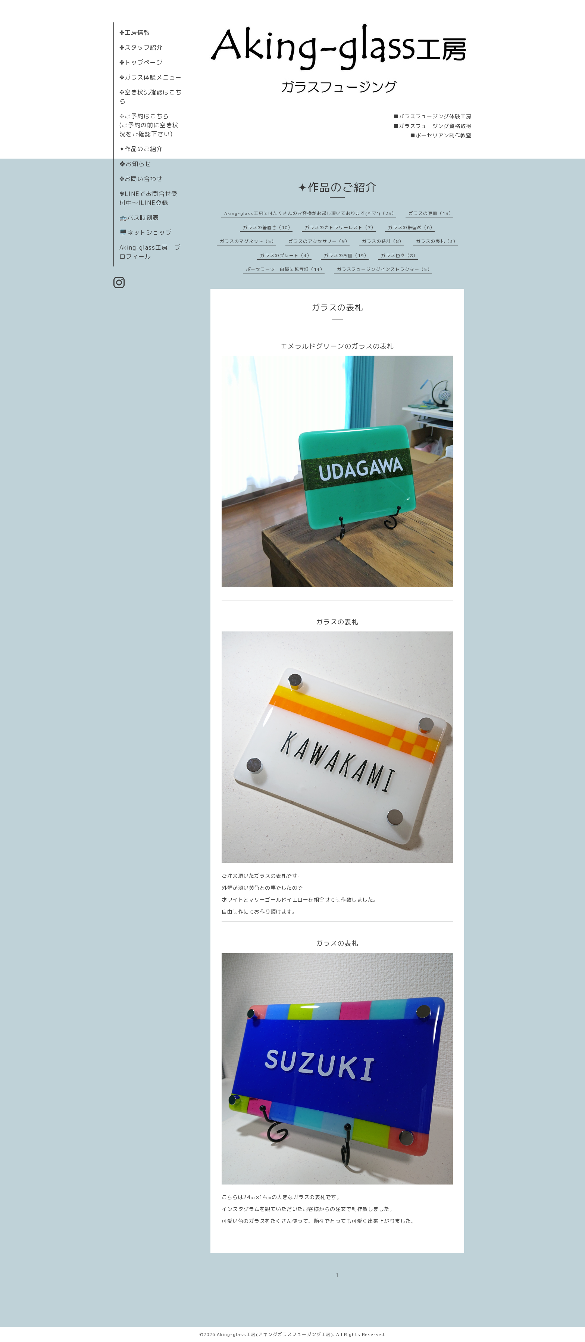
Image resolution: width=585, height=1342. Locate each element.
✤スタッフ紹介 (141, 47)
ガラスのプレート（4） (286, 255)
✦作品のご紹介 (141, 149)
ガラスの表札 (337, 307)
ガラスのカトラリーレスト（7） (340, 227)
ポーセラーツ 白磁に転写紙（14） (285, 269)
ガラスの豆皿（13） (431, 213)
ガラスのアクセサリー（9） (319, 241)
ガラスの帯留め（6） (411, 227)
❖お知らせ (135, 164)
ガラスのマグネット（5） (248, 241)
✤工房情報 (134, 32)
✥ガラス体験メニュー (150, 77)
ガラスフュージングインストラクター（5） (384, 269)
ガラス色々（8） (399, 255)
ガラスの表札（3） (437, 241)
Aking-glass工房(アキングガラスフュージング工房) (275, 1334)
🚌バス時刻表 (139, 217)
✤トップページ (141, 62)
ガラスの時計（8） (383, 241)
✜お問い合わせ (141, 179)
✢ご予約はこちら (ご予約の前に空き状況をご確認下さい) (149, 125)
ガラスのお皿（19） (346, 255)
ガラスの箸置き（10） (267, 227)
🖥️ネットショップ (145, 232)
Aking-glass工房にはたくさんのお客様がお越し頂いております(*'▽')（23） (310, 213)
